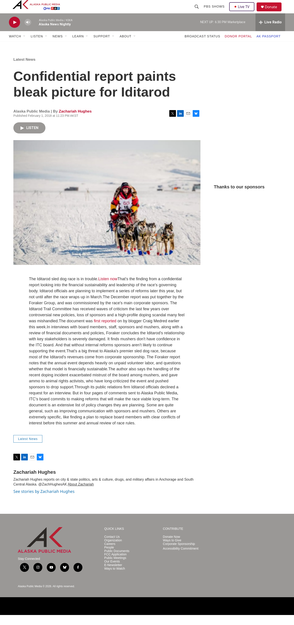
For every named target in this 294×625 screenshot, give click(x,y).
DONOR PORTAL (238, 46)
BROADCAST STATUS (202, 46)
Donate (274, 12)
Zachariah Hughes (75, 121)
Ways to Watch (114, 578)
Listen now (107, 289)
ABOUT (125, 46)
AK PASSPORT (268, 46)
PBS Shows (214, 11)
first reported (105, 331)
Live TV (243, 11)
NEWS (58, 46)
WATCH (15, 46)
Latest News (24, 69)
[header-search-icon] (197, 12)
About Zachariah (81, 494)
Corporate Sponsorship (179, 554)
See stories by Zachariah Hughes (44, 501)
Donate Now (171, 546)
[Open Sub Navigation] (24, 46)
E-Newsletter (113, 575)
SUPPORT (101, 46)
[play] (14, 32)
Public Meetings (115, 568)
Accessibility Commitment (180, 558)
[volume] (28, 32)
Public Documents (116, 561)
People (109, 557)
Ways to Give (172, 550)
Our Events (112, 571)
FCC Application (115, 564)
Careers (109, 554)
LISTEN (37, 46)
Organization (113, 550)
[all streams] (270, 32)
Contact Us (112, 546)
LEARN (78, 46)
